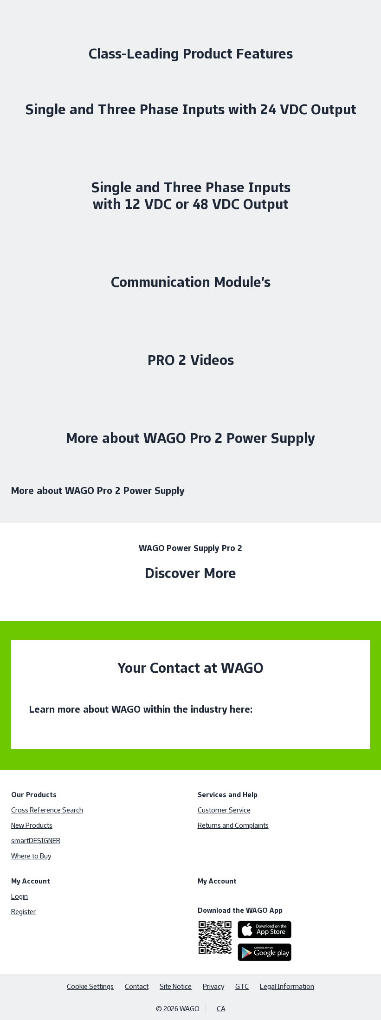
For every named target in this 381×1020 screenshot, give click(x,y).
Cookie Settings (90, 986)
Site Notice (176, 986)
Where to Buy (31, 856)
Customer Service (224, 810)
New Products (31, 825)
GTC (242, 986)
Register (23, 912)
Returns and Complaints (233, 825)
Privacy (213, 986)
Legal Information (287, 986)
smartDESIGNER (35, 841)
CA (221, 1009)
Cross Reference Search (47, 810)
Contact (137, 986)
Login (19, 896)
